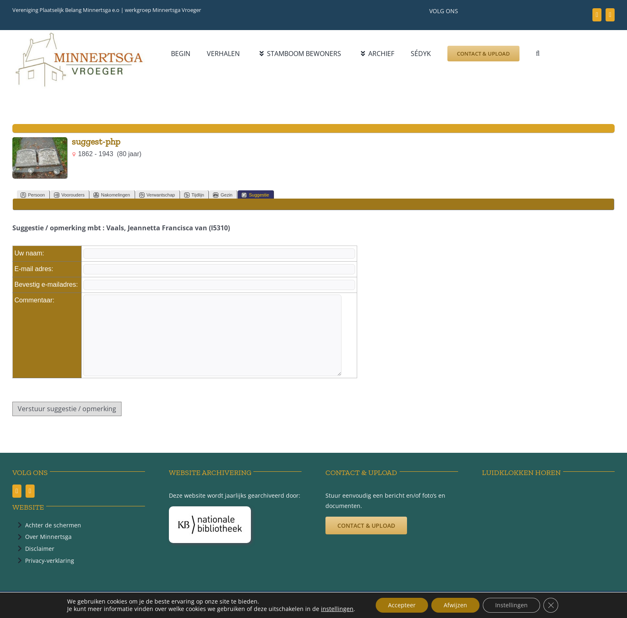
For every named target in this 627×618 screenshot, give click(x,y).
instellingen (337, 609)
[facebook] (596, 14)
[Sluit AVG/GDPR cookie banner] (550, 605)
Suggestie (255, 195)
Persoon (33, 195)
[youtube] (610, 14)
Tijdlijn (194, 195)
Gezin (222, 195)
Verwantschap (157, 195)
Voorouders (69, 195)
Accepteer (402, 605)
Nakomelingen (112, 195)
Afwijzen (455, 605)
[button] (538, 53)
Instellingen (511, 605)
